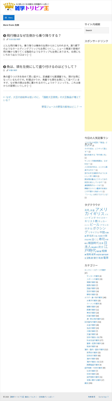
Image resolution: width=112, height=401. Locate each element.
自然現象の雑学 (93, 377)
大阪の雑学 (91, 331)
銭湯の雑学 (91, 346)
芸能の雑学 (91, 288)
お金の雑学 (91, 325)
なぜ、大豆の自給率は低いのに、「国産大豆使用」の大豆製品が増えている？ (42, 98)
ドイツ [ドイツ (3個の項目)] (87, 225)
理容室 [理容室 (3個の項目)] (98, 251)
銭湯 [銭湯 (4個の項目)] (100, 257)
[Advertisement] (98, 87)
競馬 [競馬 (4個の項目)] (89, 254)
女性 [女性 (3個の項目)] (86, 239)
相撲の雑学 (91, 282)
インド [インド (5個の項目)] (92, 217)
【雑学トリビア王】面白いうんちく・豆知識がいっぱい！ (32, 396)
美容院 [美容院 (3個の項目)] (98, 254)
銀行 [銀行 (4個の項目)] (96, 257)
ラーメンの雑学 (93, 303)
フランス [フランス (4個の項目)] (104, 224)
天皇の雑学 (91, 334)
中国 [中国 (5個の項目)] (102, 232)
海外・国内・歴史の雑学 (94, 349)
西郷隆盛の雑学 (93, 364)
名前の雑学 (91, 328)
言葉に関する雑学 (94, 380)
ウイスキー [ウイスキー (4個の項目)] (102, 217)
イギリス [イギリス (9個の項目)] (96, 213)
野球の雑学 (91, 294)
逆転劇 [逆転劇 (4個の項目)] (90, 257)
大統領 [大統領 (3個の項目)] (100, 236)
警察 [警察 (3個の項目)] (103, 254)
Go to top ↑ (104, 396)
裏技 (86, 383)
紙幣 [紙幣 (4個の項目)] (93, 254)
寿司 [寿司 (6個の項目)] (102, 239)
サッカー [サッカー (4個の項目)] (102, 221)
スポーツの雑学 (93, 279)
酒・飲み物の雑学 (94, 319)
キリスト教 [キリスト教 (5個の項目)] (91, 221)
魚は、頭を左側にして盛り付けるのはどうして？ (40, 66)
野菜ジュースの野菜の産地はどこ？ (62, 106)
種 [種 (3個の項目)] (85, 254)
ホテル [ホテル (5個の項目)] (88, 228)
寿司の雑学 (91, 312)
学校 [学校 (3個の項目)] (89, 239)
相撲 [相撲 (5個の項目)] (104, 251)
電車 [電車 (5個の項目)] (105, 257)
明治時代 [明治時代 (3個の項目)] (94, 247)
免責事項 (91, 396)
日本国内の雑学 (91, 322)
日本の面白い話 (93, 337)
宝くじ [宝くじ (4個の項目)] (95, 239)
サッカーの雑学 (93, 276)
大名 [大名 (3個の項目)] (95, 236)
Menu (10, 17)
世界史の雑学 (92, 352)
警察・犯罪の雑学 (94, 343)
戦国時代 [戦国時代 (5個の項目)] (93, 243)
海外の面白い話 (93, 361)
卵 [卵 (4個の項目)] (88, 235)
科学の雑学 (91, 374)
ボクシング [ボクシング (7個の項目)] (95, 230)
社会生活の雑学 (14, 39)
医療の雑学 (91, 309)
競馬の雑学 (91, 285)
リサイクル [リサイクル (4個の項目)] (93, 232)
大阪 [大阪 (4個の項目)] (105, 235)
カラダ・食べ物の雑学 (93, 297)
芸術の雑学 (91, 291)
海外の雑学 (91, 358)
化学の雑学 (91, 371)
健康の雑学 (91, 306)
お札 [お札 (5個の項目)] (87, 210)
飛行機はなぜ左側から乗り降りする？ (32, 35)
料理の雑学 (13, 70)
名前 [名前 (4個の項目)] (91, 235)
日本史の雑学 (92, 355)
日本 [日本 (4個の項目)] (101, 243)
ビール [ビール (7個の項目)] (94, 224)
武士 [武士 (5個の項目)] (101, 247)
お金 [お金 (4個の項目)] (92, 210)
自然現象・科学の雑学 (93, 367)
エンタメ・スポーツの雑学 (95, 270)
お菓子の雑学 (92, 300)
